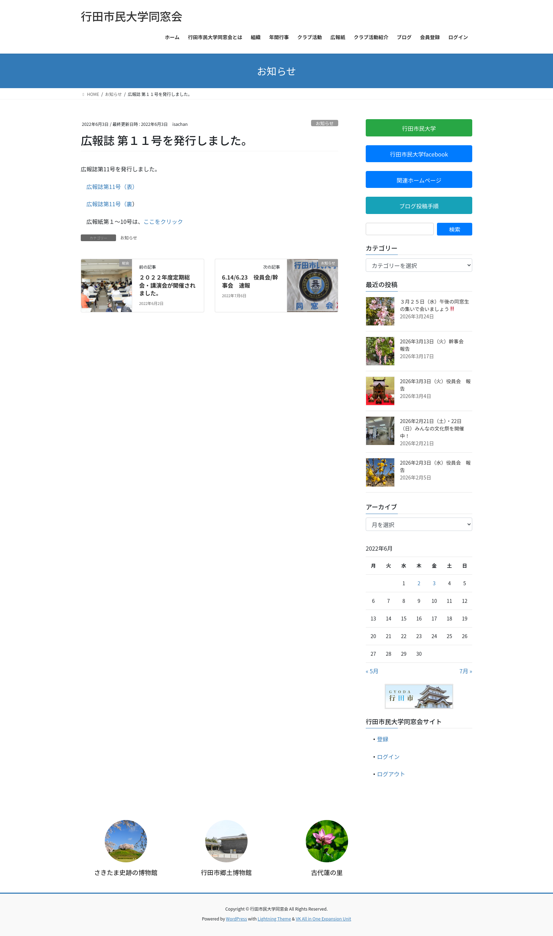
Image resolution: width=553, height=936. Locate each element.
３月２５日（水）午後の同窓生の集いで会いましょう (434, 305)
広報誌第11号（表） (110, 186)
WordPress (236, 919)
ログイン (388, 756)
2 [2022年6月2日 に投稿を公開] (419, 583)
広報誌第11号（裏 (109, 204)
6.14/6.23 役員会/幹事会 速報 (250, 281)
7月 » (466, 671)
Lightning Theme (274, 919)
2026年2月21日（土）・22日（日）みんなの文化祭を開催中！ (432, 428)
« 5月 (372, 671)
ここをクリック (163, 221)
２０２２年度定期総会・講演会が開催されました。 (167, 285)
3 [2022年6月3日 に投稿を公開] (434, 583)
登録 (382, 739)
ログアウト (391, 774)
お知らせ (325, 123)
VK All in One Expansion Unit (323, 919)
